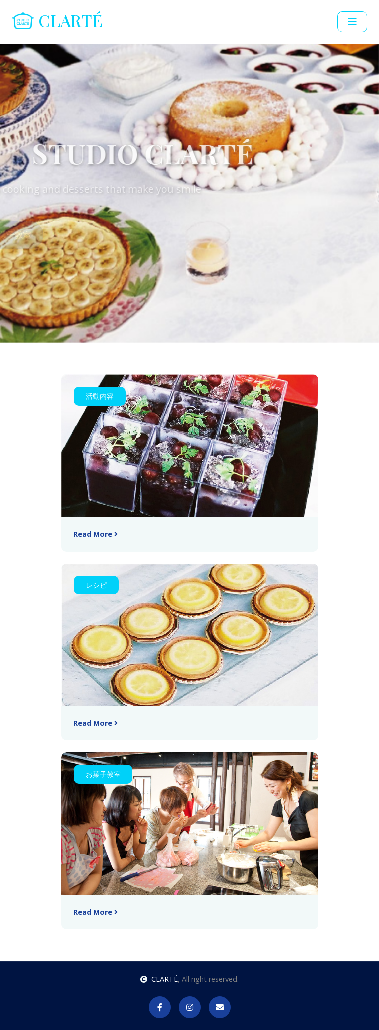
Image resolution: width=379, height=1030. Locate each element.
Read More (95, 534)
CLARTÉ (159, 979)
